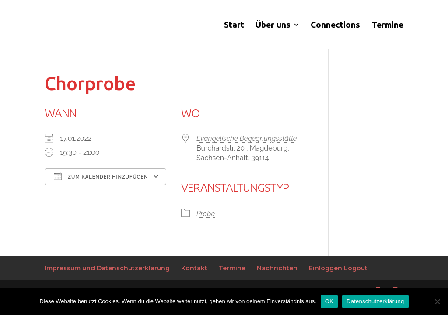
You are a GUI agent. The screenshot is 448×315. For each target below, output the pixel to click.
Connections (335, 25)
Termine (387, 25)
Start (234, 25)
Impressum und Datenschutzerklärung (107, 268)
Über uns (273, 25)
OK (329, 301)
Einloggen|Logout (338, 268)
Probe (205, 214)
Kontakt (194, 268)
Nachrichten (277, 268)
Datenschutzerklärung (375, 301)
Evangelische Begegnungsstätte (246, 138)
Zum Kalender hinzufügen (101, 176)
